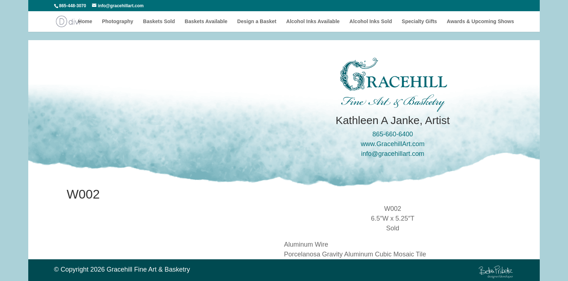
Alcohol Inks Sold (371, 21)
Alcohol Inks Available (313, 21)
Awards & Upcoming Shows (480, 21)
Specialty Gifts (419, 21)
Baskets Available (206, 21)
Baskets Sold (159, 21)
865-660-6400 (392, 134)
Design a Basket (256, 21)
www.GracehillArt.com (393, 144)
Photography (117, 21)
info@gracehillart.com (392, 153)
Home (85, 21)
